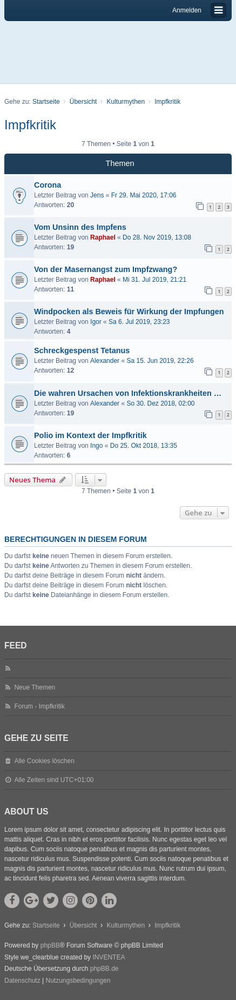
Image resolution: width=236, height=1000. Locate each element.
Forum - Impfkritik (39, 706)
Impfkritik (30, 124)
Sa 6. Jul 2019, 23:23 (139, 322)
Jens (97, 195)
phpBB (50, 945)
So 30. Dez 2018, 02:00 (160, 403)
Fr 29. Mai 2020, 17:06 (144, 195)
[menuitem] (22, 981)
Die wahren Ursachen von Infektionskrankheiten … (127, 393)
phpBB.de (104, 968)
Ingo (96, 445)
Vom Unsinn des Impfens (80, 227)
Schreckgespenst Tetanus (82, 350)
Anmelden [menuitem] (186, 10)
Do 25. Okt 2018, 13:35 (143, 445)
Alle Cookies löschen (44, 761)
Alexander (104, 361)
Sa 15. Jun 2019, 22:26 (159, 361)
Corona (47, 185)
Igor (96, 322)
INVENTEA (108, 957)
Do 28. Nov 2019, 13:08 (157, 237)
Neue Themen (34, 687)
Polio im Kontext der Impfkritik (90, 435)
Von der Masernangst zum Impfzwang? (105, 269)
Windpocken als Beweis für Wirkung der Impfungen (129, 311)
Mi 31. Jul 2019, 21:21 (154, 279)
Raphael (103, 237)
